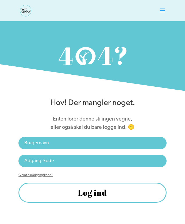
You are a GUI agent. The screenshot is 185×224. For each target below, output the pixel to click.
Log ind (92, 192)
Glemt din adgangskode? (35, 175)
